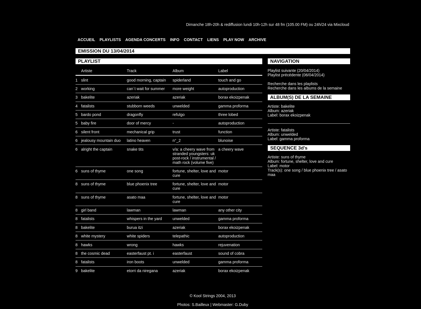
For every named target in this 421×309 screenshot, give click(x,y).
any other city (230, 210)
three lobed (228, 114)
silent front (90, 132)
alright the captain (96, 149)
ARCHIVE (257, 39)
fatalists (87, 106)
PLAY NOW (233, 39)
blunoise (225, 140)
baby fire (88, 123)
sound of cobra (231, 253)
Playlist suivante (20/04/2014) (294, 70)
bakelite (88, 97)
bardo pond (91, 114)
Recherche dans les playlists (293, 84)
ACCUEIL (86, 39)
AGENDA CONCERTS (145, 39)
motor (223, 171)
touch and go (229, 80)
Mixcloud (341, 24)
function (225, 132)
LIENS (213, 39)
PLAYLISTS (110, 39)
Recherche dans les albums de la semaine (305, 88)
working (88, 88)
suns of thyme (93, 171)
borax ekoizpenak (233, 97)
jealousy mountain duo (101, 140)
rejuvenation (229, 245)
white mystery (93, 236)
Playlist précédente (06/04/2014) (296, 75)
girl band (88, 210)
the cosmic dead (95, 253)
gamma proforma (233, 106)
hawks (86, 245)
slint (84, 80)
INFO (174, 39)
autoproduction (231, 88)
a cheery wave (231, 149)
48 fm (280, 24)
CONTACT (193, 39)
